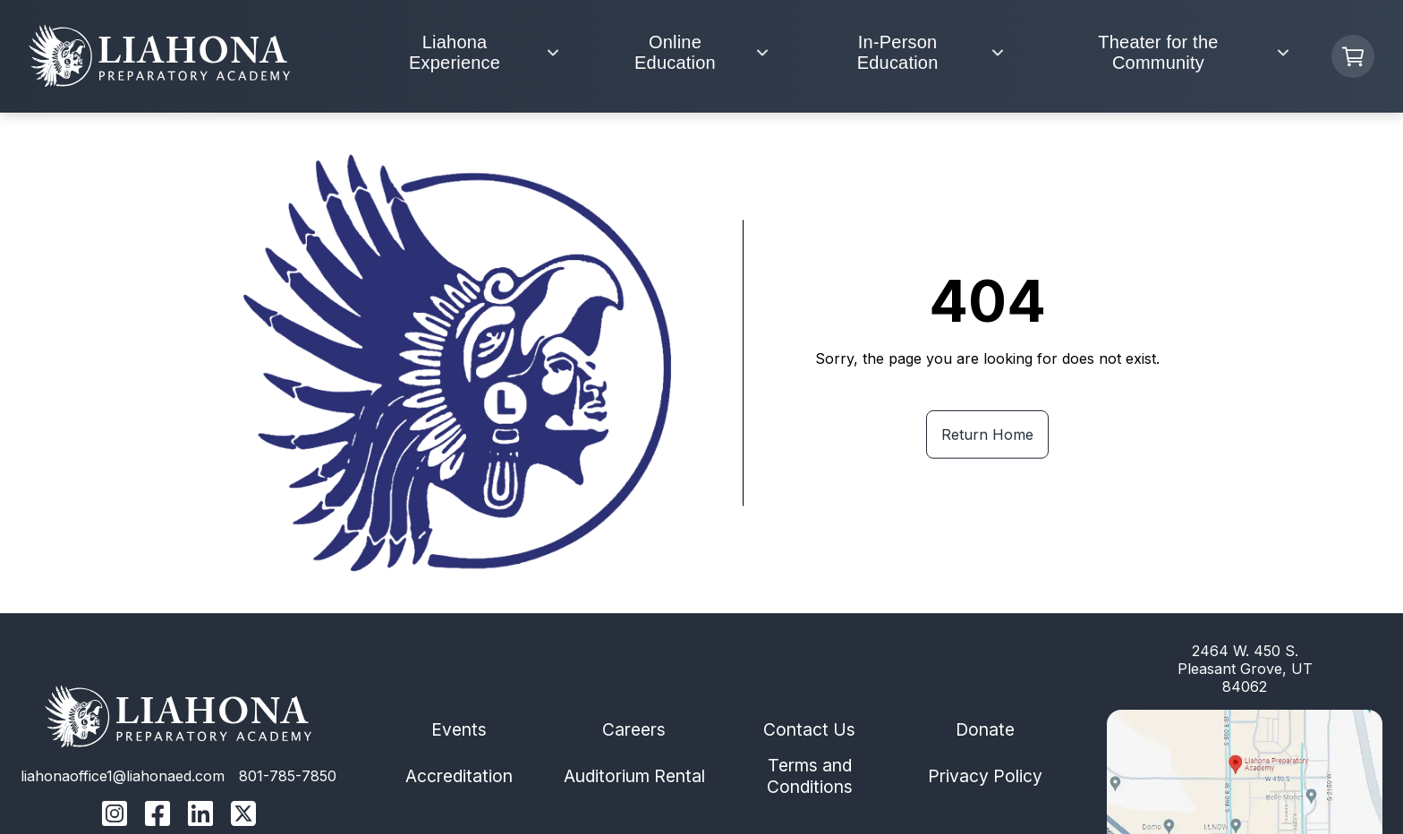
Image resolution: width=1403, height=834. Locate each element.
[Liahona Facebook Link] (157, 815)
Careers (634, 729)
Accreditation (459, 776)
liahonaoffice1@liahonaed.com (123, 776)
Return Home (987, 434)
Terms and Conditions (810, 775)
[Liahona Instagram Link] (114, 815)
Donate (985, 729)
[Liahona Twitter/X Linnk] (243, 815)
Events (459, 729)
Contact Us (809, 729)
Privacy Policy (985, 776)
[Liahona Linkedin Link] (200, 815)
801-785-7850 (287, 776)
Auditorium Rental (634, 776)
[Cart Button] (1352, 56)
